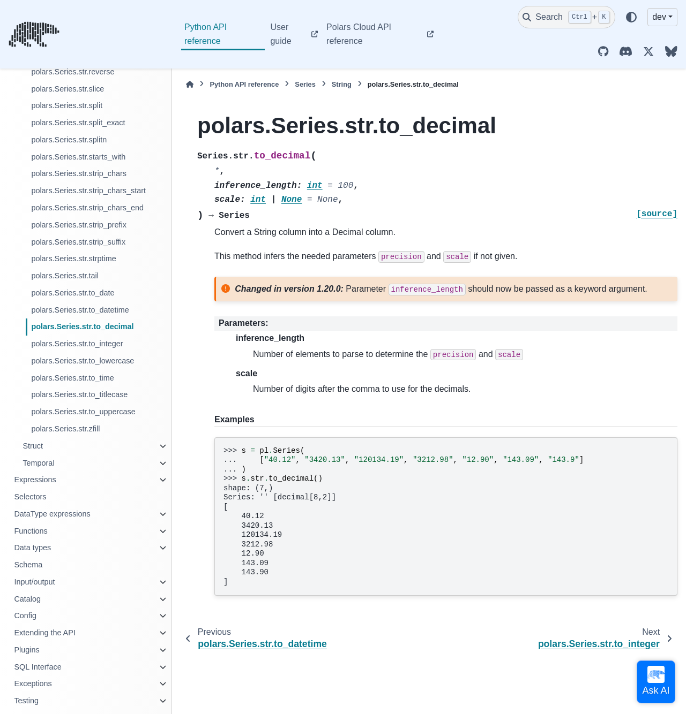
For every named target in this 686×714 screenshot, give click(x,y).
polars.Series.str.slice (67, 89)
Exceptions (32, 683)
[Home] (189, 84)
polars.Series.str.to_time (72, 378)
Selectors (30, 496)
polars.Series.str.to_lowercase (82, 360)
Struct (33, 446)
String (342, 84)
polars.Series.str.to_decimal (82, 326)
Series (305, 84)
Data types (32, 547)
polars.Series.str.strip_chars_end (87, 207)
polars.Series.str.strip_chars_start (88, 190)
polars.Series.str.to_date (72, 292)
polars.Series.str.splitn (69, 139)
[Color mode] (631, 17)
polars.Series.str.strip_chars (78, 173)
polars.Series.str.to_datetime (80, 310)
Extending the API (44, 632)
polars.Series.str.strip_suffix (78, 242)
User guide (280, 33)
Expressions (35, 479)
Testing (26, 700)
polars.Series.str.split (66, 105)
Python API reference (205, 33)
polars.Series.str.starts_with (78, 157)
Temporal (38, 463)
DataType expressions (52, 514)
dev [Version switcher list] (659, 16)
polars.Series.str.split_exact (78, 122)
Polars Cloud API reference (358, 33)
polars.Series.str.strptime (73, 258)
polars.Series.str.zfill (65, 428)
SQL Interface (37, 667)
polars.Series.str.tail (65, 275)
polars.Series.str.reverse (72, 71)
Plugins (26, 649)
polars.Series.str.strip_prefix (78, 225)
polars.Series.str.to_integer (77, 343)
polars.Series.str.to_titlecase (79, 394)
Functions (30, 531)
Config (25, 615)
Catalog (27, 599)
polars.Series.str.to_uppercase (83, 411)
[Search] (566, 17)
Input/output (34, 582)
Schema (28, 564)
